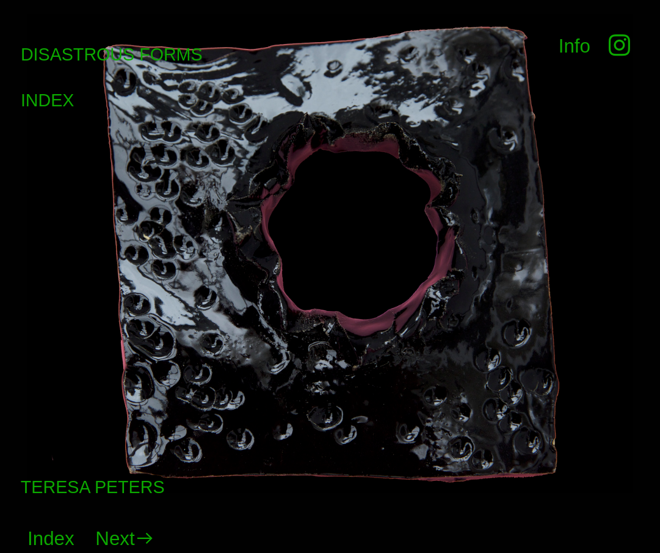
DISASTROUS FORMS (112, 54)
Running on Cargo (647, 487)
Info (574, 46)
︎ (617, 46)
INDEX (47, 100)
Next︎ (124, 538)
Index (50, 538)
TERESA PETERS (93, 487)
